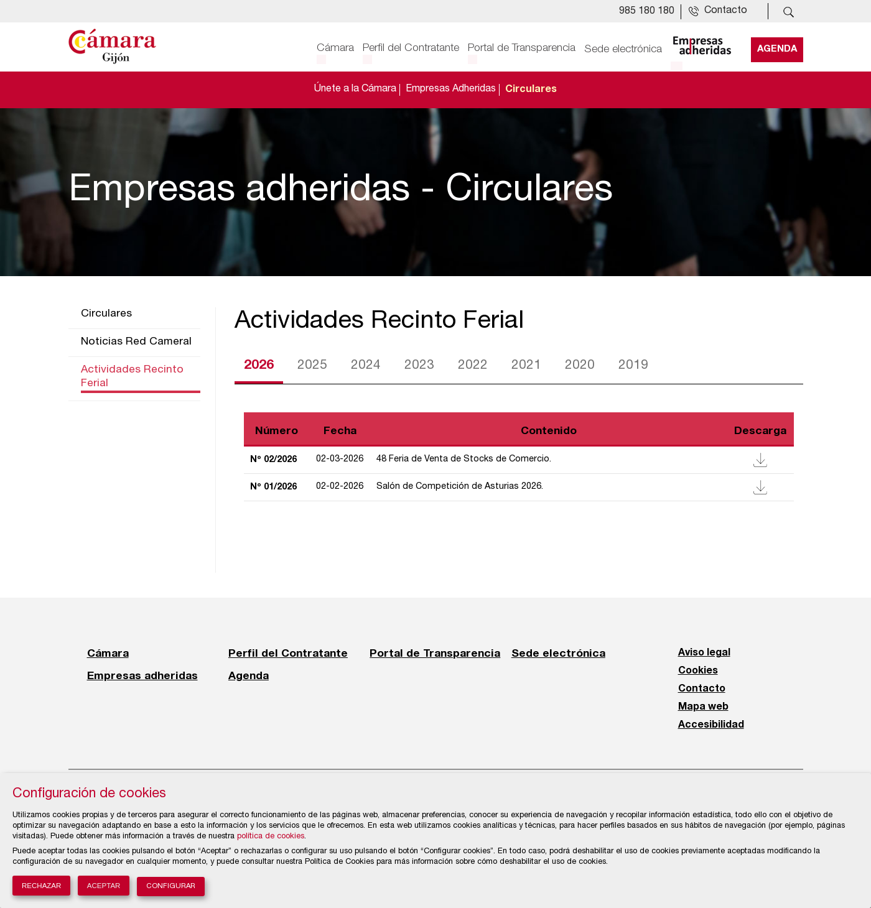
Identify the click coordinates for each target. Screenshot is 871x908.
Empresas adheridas (142, 675)
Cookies (698, 671)
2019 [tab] (633, 366)
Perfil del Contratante (411, 48)
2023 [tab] (419, 366)
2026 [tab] (259, 365)
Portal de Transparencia (521, 48)
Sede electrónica (623, 48)
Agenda (777, 48)
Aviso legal (704, 653)
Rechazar (41, 885)
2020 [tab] (580, 366)
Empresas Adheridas (451, 90)
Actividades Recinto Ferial (132, 376)
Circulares (531, 89)
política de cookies (270, 837)
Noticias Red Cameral (136, 342)
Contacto (701, 689)
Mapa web (703, 707)
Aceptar (104, 885)
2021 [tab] (526, 366)
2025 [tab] (312, 366)
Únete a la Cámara (355, 90)
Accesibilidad (711, 725)
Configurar (170, 886)
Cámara (335, 48)
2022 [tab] (473, 366)
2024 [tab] (366, 366)
